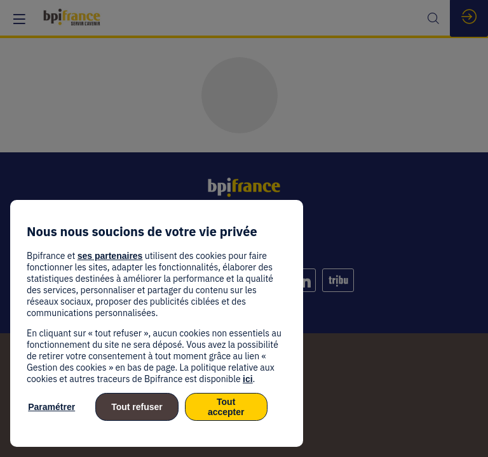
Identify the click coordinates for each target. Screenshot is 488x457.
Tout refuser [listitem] (137, 407)
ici (248, 379)
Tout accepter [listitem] (226, 407)
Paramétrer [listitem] (51, 407)
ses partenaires (110, 256)
